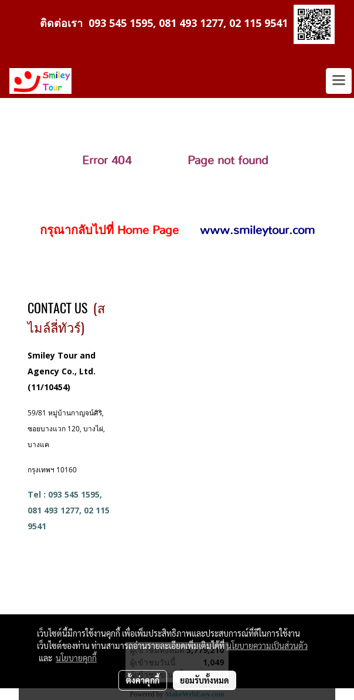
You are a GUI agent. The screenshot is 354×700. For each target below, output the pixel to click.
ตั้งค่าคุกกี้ (142, 680)
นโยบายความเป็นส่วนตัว (267, 645)
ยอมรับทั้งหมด (204, 680)
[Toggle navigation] (339, 81)
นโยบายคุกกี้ (76, 657)
